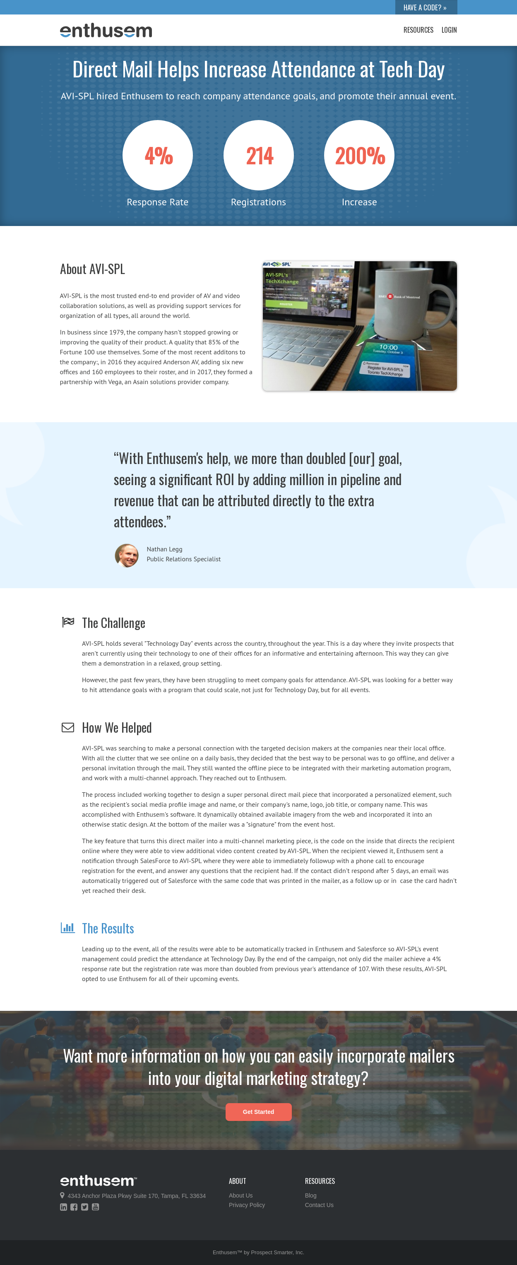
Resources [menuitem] (418, 30)
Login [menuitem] (449, 30)
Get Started (258, 1112)
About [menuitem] (237, 1181)
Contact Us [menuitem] (319, 1205)
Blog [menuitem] (311, 1195)
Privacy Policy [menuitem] (247, 1205)
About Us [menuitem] (241, 1195)
